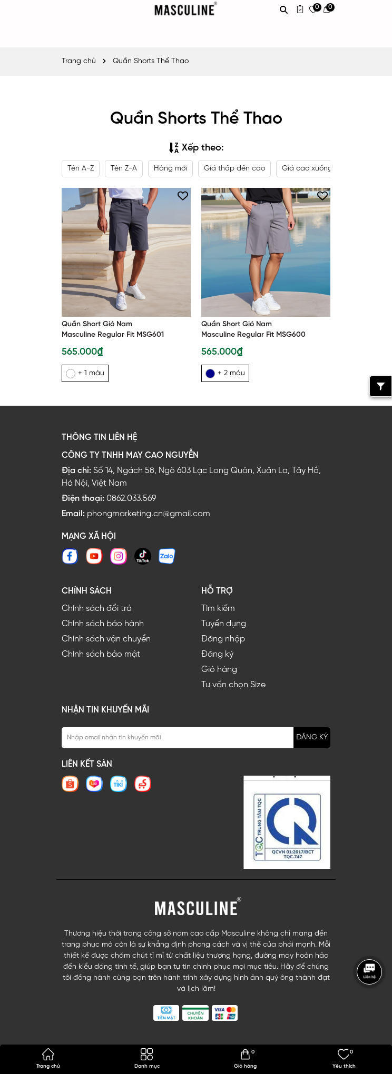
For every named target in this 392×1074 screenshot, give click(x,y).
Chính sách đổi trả (97, 608)
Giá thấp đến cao (234, 169)
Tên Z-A (124, 169)
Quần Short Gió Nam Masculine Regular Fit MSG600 (253, 329)
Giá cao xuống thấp (316, 169)
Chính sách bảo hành (103, 623)
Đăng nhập (223, 639)
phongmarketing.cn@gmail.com (148, 513)
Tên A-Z (80, 169)
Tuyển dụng (223, 623)
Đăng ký (217, 654)
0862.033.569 (131, 498)
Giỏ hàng (219, 669)
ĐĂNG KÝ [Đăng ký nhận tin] (312, 737)
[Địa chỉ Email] (196, 737)
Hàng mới (170, 169)
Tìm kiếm (218, 608)
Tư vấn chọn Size (233, 684)
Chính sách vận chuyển (106, 639)
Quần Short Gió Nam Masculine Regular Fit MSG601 (113, 329)
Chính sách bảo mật (101, 654)
